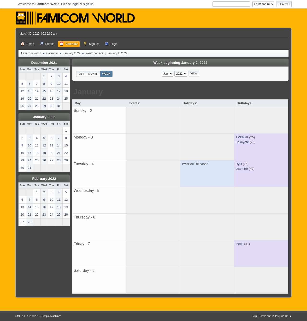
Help (254, 316)
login (75, 4)
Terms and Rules (269, 316)
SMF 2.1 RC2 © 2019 (27, 316)
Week (106, 73)
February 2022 (44, 179)
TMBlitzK (242, 137)
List (81, 73)
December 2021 (44, 63)
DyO (239, 164)
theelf (239, 244)
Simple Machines (51, 316)
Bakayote (242, 142)
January (88, 91)
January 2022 (44, 117)
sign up (88, 4)
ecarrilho (242, 168)
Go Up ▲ (286, 316)
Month (93, 73)
